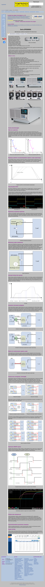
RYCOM (2, 29)
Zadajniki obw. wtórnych (28, 574)
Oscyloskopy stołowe (21, 16)
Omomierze (17, 572)
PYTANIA (35, 559)
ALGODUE (3, 14)
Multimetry (22, 17)
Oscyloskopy (26, 558)
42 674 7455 (8, 561)
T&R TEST (3, 36)
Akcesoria (10, 19)
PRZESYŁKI (27, 11)
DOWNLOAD (36, 563)
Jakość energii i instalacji (19, 560)
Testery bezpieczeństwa (28, 564)
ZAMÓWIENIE (21, 11)
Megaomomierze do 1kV (19, 568)
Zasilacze (10, 10)
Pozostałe (26, 561)
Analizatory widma (15, 16)
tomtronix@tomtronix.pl (10, 562)
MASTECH (3, 22)
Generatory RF (18, 17)
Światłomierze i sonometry (28, 559)
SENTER (2, 31)
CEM (2, 15)
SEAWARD (3, 30)
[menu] (3, 25)
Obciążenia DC (10, 18)
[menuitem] (2, 11)
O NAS (35, 558)
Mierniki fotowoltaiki (18, 571)
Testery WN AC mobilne (28, 569)
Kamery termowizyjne (18, 566)
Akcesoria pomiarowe (18, 558)
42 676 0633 (8, 560)
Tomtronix (3, 10)
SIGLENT (7, 10)
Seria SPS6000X (21, 25)
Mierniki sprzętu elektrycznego (17, 574)
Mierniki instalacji (18, 570)
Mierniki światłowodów (28, 567)
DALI (2, 16)
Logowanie (3, 4)
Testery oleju (26, 566)
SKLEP (2, 11)
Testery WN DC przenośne (28, 571)
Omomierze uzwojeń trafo (19, 579)
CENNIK (17, 11)
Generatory (13, 17)
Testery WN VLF (27, 572)
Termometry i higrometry (28, 560)
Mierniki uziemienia (18, 576)
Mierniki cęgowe (17, 569)
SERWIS (35, 560)
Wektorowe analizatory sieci (17, 18)
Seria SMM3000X (15, 25)
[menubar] (20, 11)
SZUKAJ (37, 11)
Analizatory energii (18, 559)
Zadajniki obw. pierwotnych (28, 573)
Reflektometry (26, 563)
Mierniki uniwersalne (18, 575)
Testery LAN (26, 565)
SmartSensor (3, 33)
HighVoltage (3, 17)
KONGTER (3, 20)
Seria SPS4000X (33, 25)
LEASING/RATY (32, 11)
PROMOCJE (13, 11)
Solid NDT (2, 34)
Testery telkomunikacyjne (28, 568)
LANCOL (2, 21)
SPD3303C (38, 25)
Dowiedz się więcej (22, 584)
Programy (26, 562)
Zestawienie (10, 16)
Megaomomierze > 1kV (19, 567)
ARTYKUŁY (36, 562)
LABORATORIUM (7, 11)
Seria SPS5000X (27, 25)
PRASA (35, 561)
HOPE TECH (3, 18)
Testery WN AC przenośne (28, 570)
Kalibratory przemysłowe (19, 564)
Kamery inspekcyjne (18, 565)
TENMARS (3, 35)
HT (1, 19)
